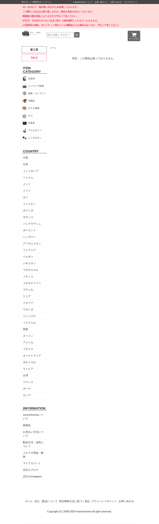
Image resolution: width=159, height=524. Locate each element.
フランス (28, 382)
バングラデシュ (32, 223)
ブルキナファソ (32, 283)
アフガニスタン (32, 243)
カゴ (30, 115)
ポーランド (29, 230)
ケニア (27, 296)
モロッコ (28, 217)
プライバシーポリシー (104, 501)
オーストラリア (32, 355)
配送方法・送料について (33, 444)
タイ (25, 197)
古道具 (31, 78)
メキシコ (28, 276)
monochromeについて (82, 2)
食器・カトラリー (37, 93)
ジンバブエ (29, 316)
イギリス (28, 349)
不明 (25, 157)
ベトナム (28, 177)
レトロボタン (35, 137)
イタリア (28, 302)
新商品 (27, 425)
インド (27, 184)
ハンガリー (29, 237)
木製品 (31, 100)
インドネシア (30, 171)
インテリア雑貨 (36, 86)
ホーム (53, 48)
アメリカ (28, 342)
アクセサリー (35, 130)
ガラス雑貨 (33, 108)
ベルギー (28, 256)
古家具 (31, 123)
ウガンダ (28, 309)
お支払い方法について (33, 434)
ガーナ (27, 388)
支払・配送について (45, 501)
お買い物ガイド (101, 2)
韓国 (25, 329)
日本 (25, 164)
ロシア (27, 395)
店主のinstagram (32, 476)
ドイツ (27, 190)
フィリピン (29, 204)
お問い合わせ (116, 2)
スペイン (28, 335)
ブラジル (28, 289)
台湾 (25, 375)
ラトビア (28, 368)
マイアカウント (130, 2)
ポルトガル (29, 362)
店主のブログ (30, 469)
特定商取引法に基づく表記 (74, 501)
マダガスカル (30, 270)
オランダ (28, 210)
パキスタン (29, 263)
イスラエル (29, 322)
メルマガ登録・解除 (33, 454)
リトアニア (29, 250)
